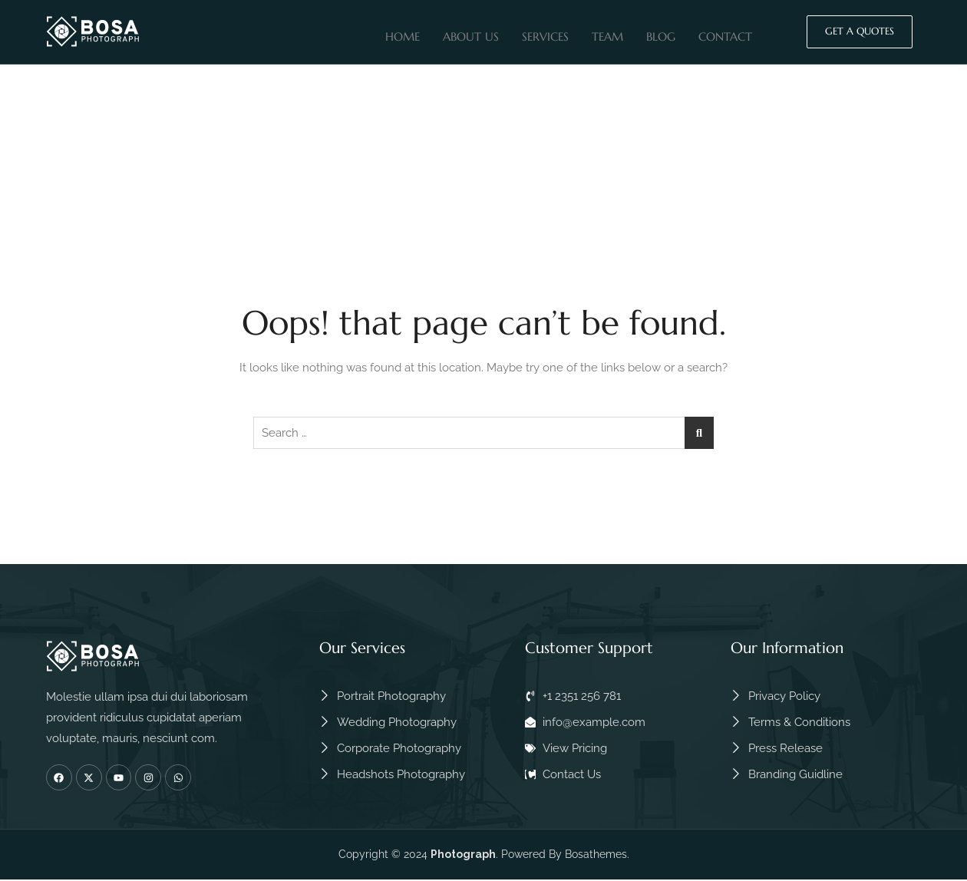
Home (402, 33)
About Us (471, 33)
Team (607, 33)
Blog (660, 33)
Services (545, 33)
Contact (725, 33)
